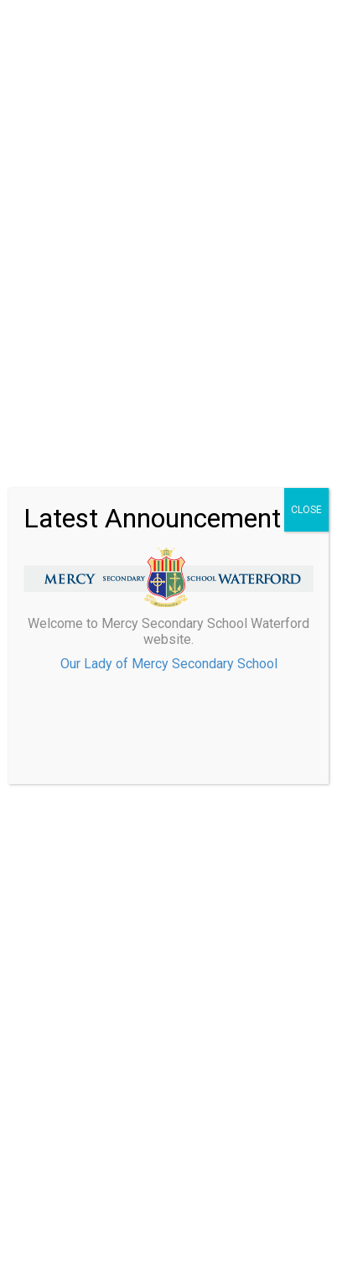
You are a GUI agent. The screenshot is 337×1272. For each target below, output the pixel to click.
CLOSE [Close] (306, 510)
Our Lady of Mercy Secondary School (168, 664)
